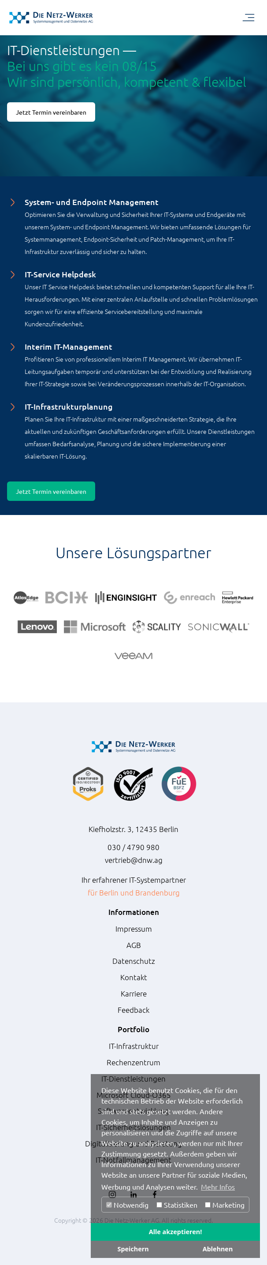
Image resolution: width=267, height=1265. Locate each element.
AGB (133, 945)
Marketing (225, 1204)
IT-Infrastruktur (134, 1046)
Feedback (133, 1010)
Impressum (133, 928)
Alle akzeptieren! (175, 1232)
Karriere (134, 993)
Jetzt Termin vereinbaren (51, 112)
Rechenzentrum (133, 1062)
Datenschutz (133, 961)
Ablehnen (218, 1249)
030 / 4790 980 (133, 847)
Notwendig (127, 1204)
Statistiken (176, 1204)
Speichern (132, 1249)
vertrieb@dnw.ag (134, 860)
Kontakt (133, 977)
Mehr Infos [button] (218, 1186)
